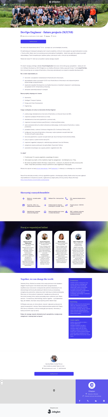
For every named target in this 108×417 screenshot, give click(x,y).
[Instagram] (104, 401)
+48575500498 (62, 368)
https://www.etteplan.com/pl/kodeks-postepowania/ (35, 180)
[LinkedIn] (96, 401)
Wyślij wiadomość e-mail (50, 368)
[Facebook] (80, 401)
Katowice (48, 36)
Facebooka (54, 168)
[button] (54, 390)
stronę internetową (42, 168)
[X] (88, 401)
